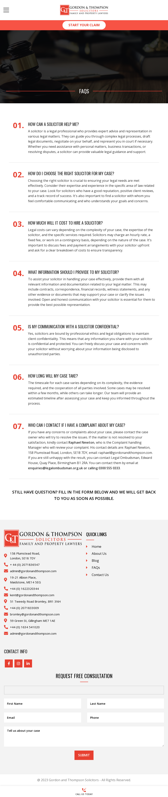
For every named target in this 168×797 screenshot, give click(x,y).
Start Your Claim (84, 25)
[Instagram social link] (18, 663)
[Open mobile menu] (6, 10)
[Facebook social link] (9, 663)
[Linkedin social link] (28, 663)
